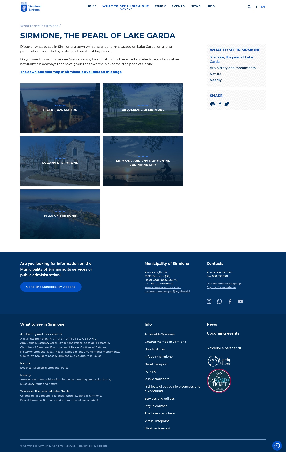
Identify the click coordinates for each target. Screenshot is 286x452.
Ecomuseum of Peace (64, 347)
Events (178, 6)
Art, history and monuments (233, 68)
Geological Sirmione (46, 367)
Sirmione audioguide (71, 355)
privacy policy (87, 445)
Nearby (216, 80)
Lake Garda (102, 379)
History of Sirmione (32, 351)
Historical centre (63, 395)
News (196, 6)
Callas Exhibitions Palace (66, 342)
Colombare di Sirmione (35, 395)
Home (92, 6)
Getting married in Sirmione (165, 341)
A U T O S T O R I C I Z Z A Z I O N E (73, 338)
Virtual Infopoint (157, 421)
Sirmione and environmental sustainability (71, 399)
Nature (215, 74)
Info (211, 6)
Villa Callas (94, 355)
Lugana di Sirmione (88, 395)
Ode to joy (27, 355)
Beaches (25, 367)
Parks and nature (46, 383)
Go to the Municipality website (51, 287)
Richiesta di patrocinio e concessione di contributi (172, 389)
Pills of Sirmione (31, 399)
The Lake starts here (160, 413)
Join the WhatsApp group (224, 283)
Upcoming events (223, 333)
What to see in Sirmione (125, 6)
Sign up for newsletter (221, 287)
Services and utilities (160, 398)
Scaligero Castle (45, 355)
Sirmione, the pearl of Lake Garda (231, 59)
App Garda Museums (34, 342)
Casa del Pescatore (96, 342)
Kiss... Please (55, 351)
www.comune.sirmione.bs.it (163, 287)
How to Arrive (155, 349)
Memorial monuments (104, 351)
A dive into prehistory (34, 338)
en (263, 6)
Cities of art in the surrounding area (69, 379)
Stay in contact (156, 406)
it (257, 6)
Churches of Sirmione (34, 347)
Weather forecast (157, 428)
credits (103, 445)
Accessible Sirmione (160, 334)
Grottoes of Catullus (93, 347)
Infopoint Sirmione (159, 356)
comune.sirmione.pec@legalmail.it (167, 291)
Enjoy (160, 6)
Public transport (157, 379)
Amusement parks (32, 379)
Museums (26, 383)
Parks (64, 367)
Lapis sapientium (76, 351)
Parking (150, 371)
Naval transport (156, 364)
